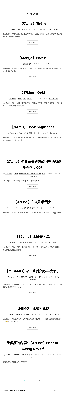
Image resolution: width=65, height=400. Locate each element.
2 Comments (53, 133)
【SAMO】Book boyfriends (32, 126)
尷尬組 (25, 64)
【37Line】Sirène (32, 23)
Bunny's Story (18, 360)
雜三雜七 (29, 29)
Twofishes (12, 29)
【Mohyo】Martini (32, 57)
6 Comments (53, 98)
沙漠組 (29, 133)
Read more (33, 42)
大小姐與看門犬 (25, 208)
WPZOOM (59, 396)
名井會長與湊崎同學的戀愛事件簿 (30, 173)
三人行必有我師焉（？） (29, 283)
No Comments (53, 29)
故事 (23, 29)
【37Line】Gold (32, 92)
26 (40, 386)
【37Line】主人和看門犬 (32, 201)
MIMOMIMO (20, 320)
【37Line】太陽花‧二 (32, 236)
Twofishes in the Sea (15, 3)
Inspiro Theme (50, 396)
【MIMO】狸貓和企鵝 (32, 314)
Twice (19, 29)
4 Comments (32, 176)
